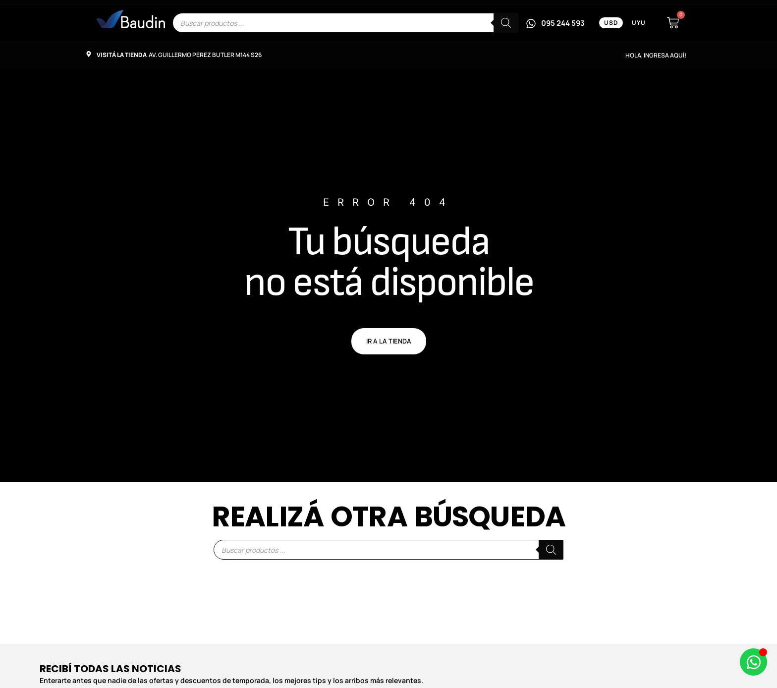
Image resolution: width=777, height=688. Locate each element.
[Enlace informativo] (131, 19)
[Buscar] (506, 23)
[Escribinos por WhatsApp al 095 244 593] (555, 22)
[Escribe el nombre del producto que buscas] (345, 23)
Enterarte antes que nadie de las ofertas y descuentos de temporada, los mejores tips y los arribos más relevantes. (231, 680)
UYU (639, 22)
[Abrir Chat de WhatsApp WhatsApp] (753, 662)
